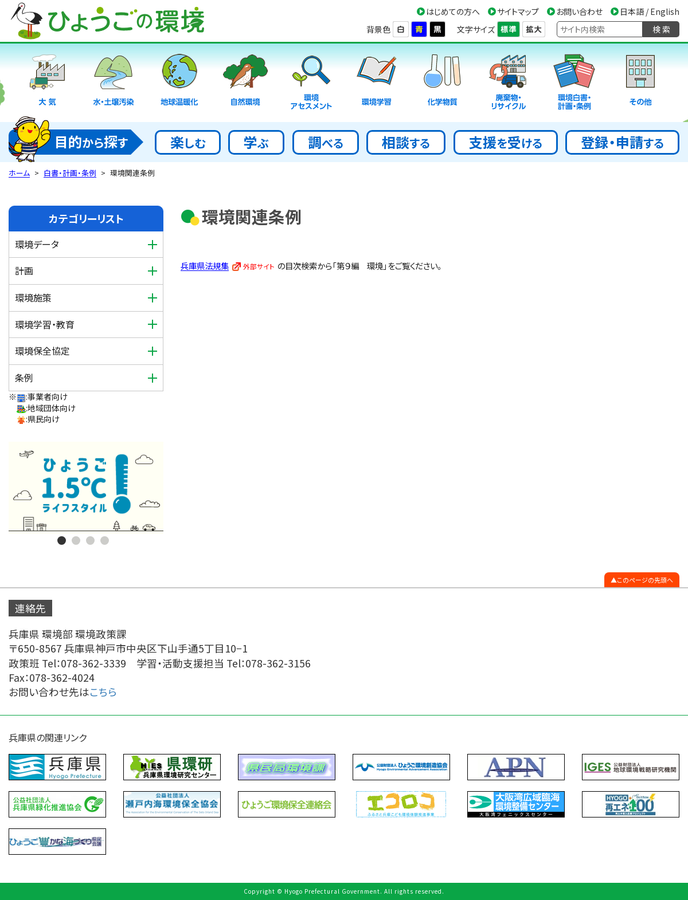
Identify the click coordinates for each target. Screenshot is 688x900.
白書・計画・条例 (70, 172)
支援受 (505, 142)
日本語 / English (649, 11)
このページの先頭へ (645, 579)
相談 (406, 142)
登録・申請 (622, 142)
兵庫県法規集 (205, 266)
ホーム (19, 172)
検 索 (661, 29)
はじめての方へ (453, 11)
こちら (103, 692)
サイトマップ (518, 11)
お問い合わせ (579, 11)
